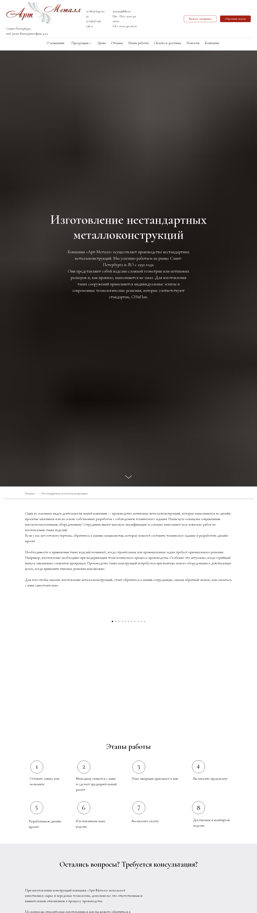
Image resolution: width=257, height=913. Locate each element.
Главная (29, 493)
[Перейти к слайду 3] (119, 683)
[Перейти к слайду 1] (112, 683)
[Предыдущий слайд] (69, 647)
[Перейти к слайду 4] (122, 683)
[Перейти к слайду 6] (128, 683)
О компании (55, 43)
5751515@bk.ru (121, 11)
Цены (102, 43)
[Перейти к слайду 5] (125, 683)
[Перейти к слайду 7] (131, 683)
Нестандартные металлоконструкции (64, 493)
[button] (200, 19)
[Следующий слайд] (187, 647)
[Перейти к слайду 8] (135, 683)
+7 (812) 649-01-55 (95, 13)
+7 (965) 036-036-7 (94, 23)
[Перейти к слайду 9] (138, 683)
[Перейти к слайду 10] (141, 683)
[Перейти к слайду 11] (144, 683)
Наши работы (138, 43)
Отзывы (117, 43)
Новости (193, 43)
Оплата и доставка (167, 43)
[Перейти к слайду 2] (115, 683)
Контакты (212, 43)
